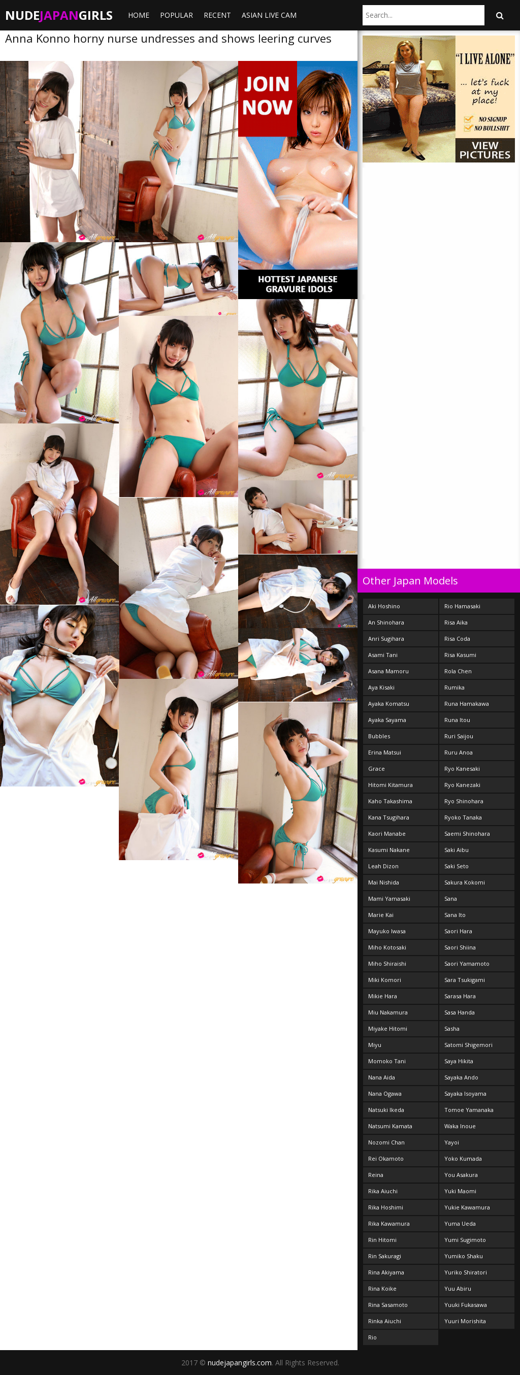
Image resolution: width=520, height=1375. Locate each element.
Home (138, 15)
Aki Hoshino (384, 606)
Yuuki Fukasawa (465, 1304)
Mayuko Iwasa (387, 931)
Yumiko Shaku (463, 1256)
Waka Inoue (460, 1126)
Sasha (452, 1028)
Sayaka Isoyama (465, 1093)
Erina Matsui (384, 752)
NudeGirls (59, 15)
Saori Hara (458, 931)
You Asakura (461, 1174)
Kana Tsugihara (388, 817)
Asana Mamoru (388, 671)
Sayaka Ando (461, 1077)
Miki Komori (384, 980)
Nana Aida (381, 1077)
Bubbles (379, 736)
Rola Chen (458, 671)
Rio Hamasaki (462, 606)
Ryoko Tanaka (463, 817)
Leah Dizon (383, 866)
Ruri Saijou (458, 736)
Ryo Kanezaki (462, 785)
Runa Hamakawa (466, 703)
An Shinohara (386, 622)
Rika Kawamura (389, 1223)
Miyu (374, 1045)
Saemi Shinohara (467, 833)
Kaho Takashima (390, 801)
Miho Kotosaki (387, 947)
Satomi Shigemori (468, 1045)
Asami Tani (383, 655)
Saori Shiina (460, 947)
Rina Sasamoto (388, 1304)
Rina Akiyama (386, 1272)
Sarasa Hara (460, 996)
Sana (450, 898)
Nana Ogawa (385, 1093)
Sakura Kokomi (464, 882)
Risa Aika (456, 622)
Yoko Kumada (463, 1158)
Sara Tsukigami (464, 980)
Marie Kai (381, 915)
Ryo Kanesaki (462, 768)
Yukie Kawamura (467, 1207)
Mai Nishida (383, 882)
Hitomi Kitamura (390, 785)
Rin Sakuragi (384, 1256)
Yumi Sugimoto (465, 1239)
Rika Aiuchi (383, 1191)
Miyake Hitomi (387, 1028)
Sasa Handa (459, 1012)
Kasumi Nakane (389, 850)
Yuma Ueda (460, 1223)
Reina (375, 1174)
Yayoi (451, 1142)
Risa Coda (457, 638)
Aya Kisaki (381, 687)
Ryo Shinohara (463, 801)
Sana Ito (455, 915)
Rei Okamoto (386, 1158)
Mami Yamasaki (389, 898)
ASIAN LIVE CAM (269, 15)
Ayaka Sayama (387, 720)
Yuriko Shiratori (465, 1272)
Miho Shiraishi (387, 963)
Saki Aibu (456, 850)
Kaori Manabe (387, 833)
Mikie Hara (382, 996)
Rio (372, 1337)
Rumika (454, 687)
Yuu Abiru (457, 1288)
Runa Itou (457, 720)
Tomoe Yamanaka (469, 1110)
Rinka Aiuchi (384, 1321)
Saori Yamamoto (467, 963)
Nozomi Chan (386, 1142)
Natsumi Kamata (390, 1126)
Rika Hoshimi (385, 1207)
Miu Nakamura (388, 1012)
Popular (176, 15)
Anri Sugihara (386, 638)
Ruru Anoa (458, 752)
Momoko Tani (387, 1061)
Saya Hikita (458, 1061)
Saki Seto (456, 866)
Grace (376, 768)
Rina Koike (382, 1288)
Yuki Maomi (460, 1191)
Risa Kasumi (460, 655)
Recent (217, 15)
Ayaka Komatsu (388, 703)
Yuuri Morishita (465, 1321)
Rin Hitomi (382, 1239)
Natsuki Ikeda (386, 1110)
